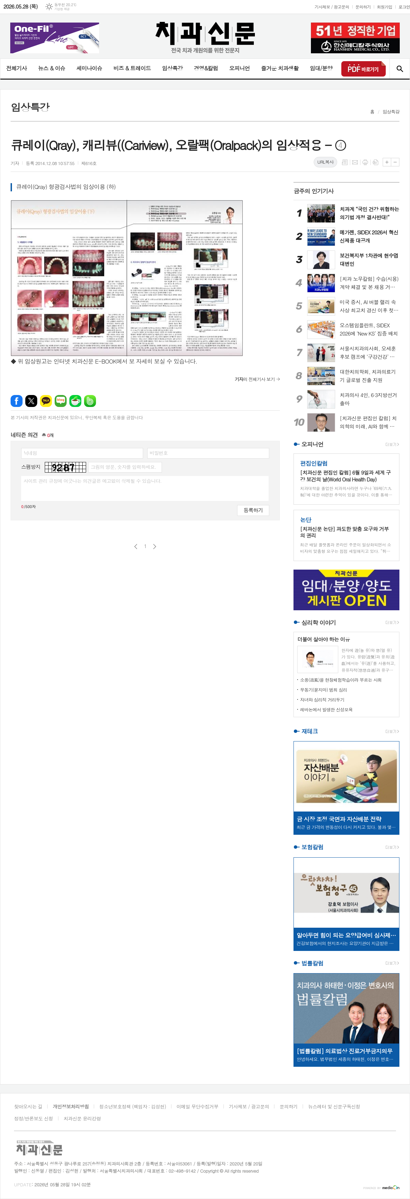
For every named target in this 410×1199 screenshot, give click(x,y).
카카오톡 (46, 401)
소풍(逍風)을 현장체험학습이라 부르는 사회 (341, 680)
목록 (344, 162)
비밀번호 (159, 452)
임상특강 (172, 68)
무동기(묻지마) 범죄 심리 (323, 689)
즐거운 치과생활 (280, 68)
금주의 (313, 191)
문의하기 (363, 7)
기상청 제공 (62, 9)
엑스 (31, 401)
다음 (155, 546)
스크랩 (375, 162)
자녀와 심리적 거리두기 (322, 699)
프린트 (365, 162)
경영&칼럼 (206, 68)
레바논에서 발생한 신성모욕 (326, 709)
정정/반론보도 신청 (33, 1118)
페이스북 (17, 401)
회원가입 (384, 7)
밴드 (90, 401)
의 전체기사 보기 (255, 379)
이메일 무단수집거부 (197, 1106)
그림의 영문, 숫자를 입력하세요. (123, 466)
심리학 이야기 (318, 622)
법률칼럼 (312, 963)
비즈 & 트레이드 (132, 68)
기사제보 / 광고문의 (332, 7)
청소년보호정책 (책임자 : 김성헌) (132, 1106)
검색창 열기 (400, 69)
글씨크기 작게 (395, 162)
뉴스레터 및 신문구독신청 (334, 1106)
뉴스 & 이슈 (51, 68)
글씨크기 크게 (387, 162)
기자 (15, 163)
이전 (136, 546)
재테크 (309, 731)
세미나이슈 (89, 68)
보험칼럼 (312, 847)
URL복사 (325, 162)
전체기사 (16, 68)
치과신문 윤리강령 (82, 1118)
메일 (355, 162)
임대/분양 (321, 68)
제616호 (89, 163)
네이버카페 (75, 401)
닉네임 (30, 452)
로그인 (404, 7)
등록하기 (253, 510)
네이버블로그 (61, 401)
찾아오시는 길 (28, 1106)
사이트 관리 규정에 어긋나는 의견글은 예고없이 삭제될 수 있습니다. (93, 480)
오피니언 (239, 68)
